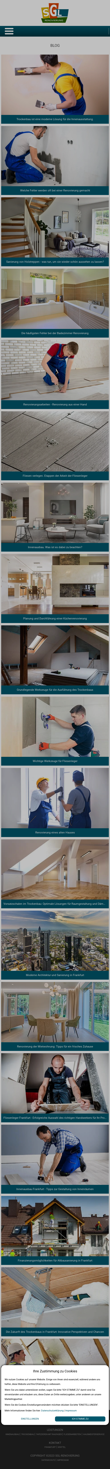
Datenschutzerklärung (52, 1410)
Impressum (71, 1410)
